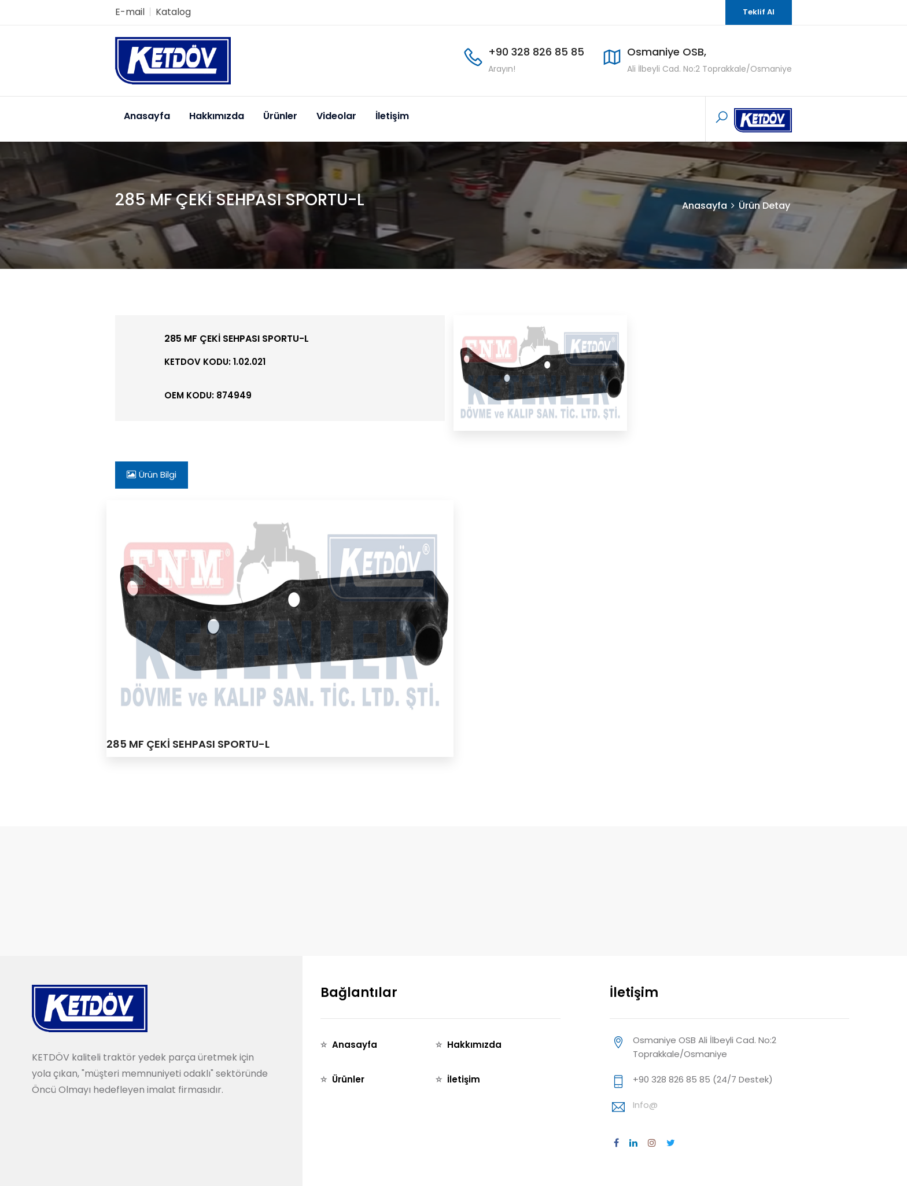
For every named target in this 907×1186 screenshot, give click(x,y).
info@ (645, 1105)
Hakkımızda (216, 116)
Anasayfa (147, 116)
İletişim (392, 116)
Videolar (336, 116)
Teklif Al (759, 11)
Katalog (173, 12)
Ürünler (280, 116)
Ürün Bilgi (151, 474)
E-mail (130, 12)
